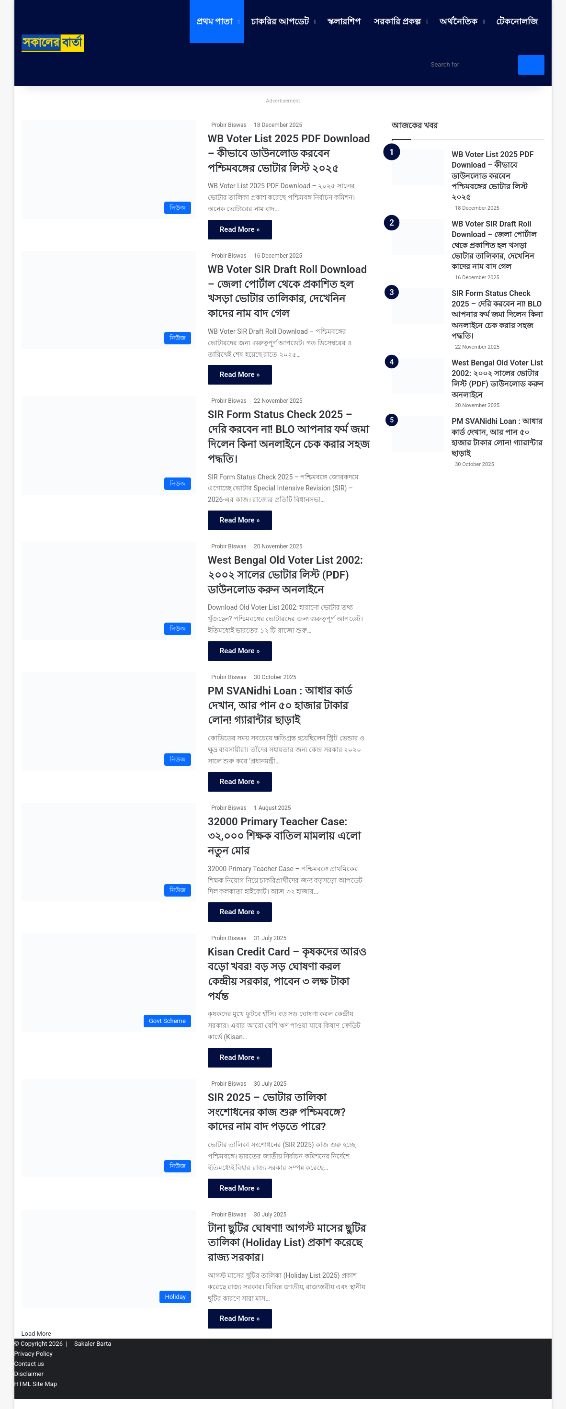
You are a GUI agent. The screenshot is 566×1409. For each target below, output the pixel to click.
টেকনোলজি (517, 21)
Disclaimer (29, 1373)
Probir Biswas (228, 125)
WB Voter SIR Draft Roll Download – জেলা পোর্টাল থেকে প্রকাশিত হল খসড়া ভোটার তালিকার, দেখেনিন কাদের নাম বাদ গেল (494, 245)
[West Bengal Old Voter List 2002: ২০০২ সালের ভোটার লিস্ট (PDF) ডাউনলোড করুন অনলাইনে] (109, 591)
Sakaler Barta (92, 1343)
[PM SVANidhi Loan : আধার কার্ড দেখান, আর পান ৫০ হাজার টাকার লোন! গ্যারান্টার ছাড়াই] (109, 721)
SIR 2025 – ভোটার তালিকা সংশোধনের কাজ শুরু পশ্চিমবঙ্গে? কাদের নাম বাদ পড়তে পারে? (277, 1112)
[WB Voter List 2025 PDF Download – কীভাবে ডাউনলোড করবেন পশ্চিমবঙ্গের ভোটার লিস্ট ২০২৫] (109, 169)
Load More (36, 1333)
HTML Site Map (35, 1383)
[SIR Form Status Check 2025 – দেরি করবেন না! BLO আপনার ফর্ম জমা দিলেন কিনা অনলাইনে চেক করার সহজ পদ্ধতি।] (109, 445)
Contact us (29, 1363)
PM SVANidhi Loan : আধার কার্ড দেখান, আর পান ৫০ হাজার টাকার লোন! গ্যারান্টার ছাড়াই (280, 706)
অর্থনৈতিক (458, 21)
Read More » (240, 229)
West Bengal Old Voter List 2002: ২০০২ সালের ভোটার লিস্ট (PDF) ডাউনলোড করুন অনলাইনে (285, 575)
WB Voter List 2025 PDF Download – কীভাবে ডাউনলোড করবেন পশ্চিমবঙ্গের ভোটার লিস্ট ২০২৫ (289, 153)
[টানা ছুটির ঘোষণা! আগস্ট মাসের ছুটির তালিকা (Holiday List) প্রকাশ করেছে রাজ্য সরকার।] (109, 1259)
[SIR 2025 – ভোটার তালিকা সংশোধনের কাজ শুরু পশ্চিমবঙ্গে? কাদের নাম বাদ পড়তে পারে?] (109, 1128)
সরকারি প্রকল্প (397, 21)
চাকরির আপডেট (279, 21)
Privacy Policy (33, 1353)
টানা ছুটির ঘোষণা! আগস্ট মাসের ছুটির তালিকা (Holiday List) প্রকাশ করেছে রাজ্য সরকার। (287, 1243)
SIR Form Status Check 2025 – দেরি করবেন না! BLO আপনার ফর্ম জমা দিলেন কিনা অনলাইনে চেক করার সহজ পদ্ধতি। (497, 315)
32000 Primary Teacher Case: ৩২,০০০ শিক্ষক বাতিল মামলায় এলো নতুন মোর (284, 836)
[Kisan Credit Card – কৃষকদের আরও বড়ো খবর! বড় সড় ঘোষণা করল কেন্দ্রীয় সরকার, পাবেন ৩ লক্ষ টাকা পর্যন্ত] (109, 982)
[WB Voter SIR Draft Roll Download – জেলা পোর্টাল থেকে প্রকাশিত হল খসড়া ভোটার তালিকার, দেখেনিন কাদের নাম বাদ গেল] (109, 300)
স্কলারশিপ (344, 21)
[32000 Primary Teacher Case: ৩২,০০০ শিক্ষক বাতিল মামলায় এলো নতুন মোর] (109, 852)
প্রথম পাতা (214, 21)
